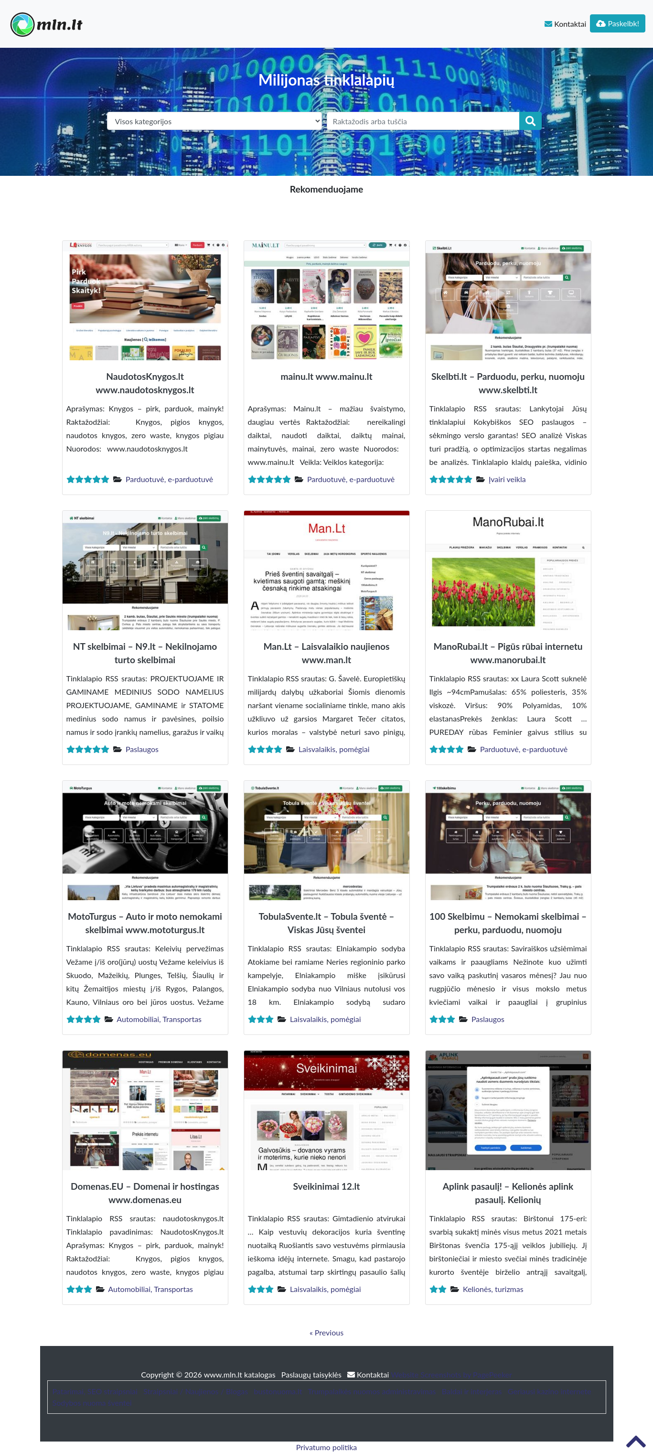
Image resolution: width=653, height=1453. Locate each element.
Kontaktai (565, 23)
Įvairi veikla (507, 479)
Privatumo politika (326, 1447)
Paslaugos (142, 748)
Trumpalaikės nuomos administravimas (372, 1391)
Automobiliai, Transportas (159, 1018)
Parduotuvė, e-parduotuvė (169, 479)
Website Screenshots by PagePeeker (451, 1374)
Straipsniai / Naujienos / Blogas (195, 1391)
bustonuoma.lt (278, 1391)
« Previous (326, 1332)
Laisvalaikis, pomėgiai (334, 748)
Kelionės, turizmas (493, 1288)
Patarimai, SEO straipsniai (95, 1391)
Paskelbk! (617, 23)
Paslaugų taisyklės (312, 1374)
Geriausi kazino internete (549, 1391)
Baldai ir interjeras (472, 1391)
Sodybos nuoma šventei (92, 1402)
